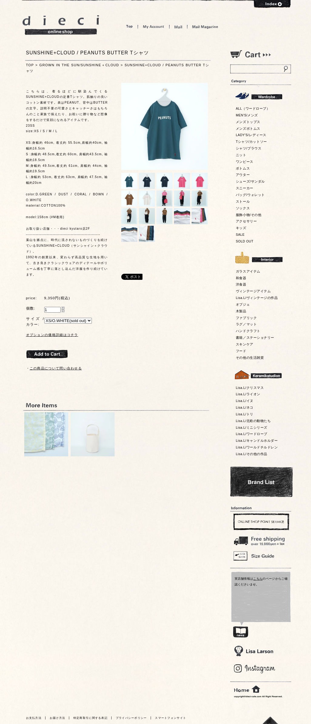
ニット (241, 155)
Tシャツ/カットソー (251, 141)
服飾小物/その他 (248, 215)
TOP (30, 65)
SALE (240, 234)
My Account (153, 26)
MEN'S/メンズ (247, 115)
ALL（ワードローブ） (253, 108)
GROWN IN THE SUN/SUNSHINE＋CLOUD (79, 65)
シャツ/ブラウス (248, 148)
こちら (258, 578)
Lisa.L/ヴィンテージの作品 (257, 298)
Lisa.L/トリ (244, 414)
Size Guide (260, 555)
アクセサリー (246, 221)
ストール (243, 201)
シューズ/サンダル (250, 181)
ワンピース (244, 161)
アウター (243, 175)
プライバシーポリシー (131, 717)
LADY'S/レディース (251, 135)
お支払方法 (34, 717)
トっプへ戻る (270, 720)
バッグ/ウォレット (250, 195)
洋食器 (241, 284)
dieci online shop (60, 25)
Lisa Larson (253, 651)
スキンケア (244, 344)
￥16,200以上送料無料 (260, 540)
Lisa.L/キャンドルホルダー (257, 440)
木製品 (241, 311)
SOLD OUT (244, 241)
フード (241, 351)
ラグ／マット (246, 324)
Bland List (261, 482)
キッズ (241, 228)
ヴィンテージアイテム (253, 291)
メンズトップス (248, 122)
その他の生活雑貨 (250, 357)
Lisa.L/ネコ (244, 407)
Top (129, 26)
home (247, 689)
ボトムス (243, 168)
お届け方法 (57, 717)
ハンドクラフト (248, 331)
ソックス (243, 208)
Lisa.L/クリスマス (250, 387)
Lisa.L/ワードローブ (251, 434)
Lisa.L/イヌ (244, 401)
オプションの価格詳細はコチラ (52, 335)
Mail (178, 26)
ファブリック (246, 318)
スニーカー (244, 188)
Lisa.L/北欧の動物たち (253, 421)
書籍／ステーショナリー (255, 337)
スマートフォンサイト (170, 717)
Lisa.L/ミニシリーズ (251, 427)
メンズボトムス (248, 128)
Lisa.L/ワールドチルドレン (257, 447)
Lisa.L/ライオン (248, 394)
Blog (255, 669)
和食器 (241, 278)
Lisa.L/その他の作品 (251, 454)
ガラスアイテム (248, 271)
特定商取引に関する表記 (90, 717)
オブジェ (243, 304)
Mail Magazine (205, 26)
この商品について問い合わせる (56, 368)
